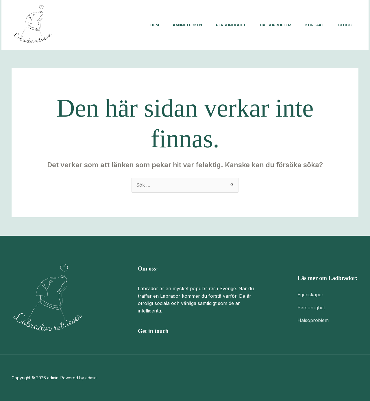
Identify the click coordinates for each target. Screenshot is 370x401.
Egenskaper (310, 294)
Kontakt (314, 25)
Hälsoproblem (275, 25)
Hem (154, 25)
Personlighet (231, 25)
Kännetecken (187, 25)
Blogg (345, 25)
